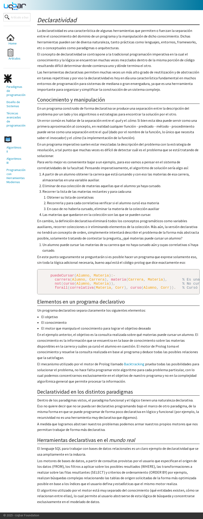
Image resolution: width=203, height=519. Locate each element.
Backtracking (134, 367)
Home (12, 39)
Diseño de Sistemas (13, 104)
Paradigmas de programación (16, 91)
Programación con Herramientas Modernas (16, 176)
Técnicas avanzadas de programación (16, 119)
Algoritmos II (14, 149)
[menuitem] (14, 39)
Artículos (14, 54)
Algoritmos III (14, 161)
